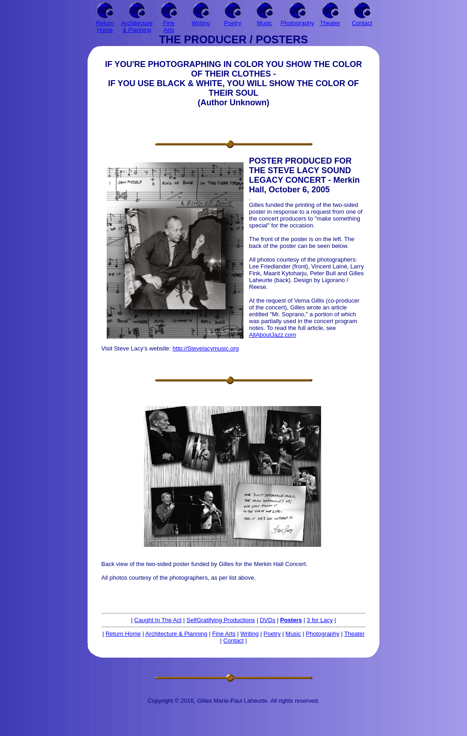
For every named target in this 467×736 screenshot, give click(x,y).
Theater (354, 633)
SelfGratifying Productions (221, 620)
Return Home (122, 633)
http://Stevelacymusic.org (205, 348)
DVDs (267, 620)
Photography (323, 633)
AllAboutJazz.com (272, 334)
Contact (233, 640)
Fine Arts (223, 633)
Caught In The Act (158, 620)
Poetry (272, 633)
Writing (249, 633)
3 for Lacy (320, 620)
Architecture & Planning (176, 633)
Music (293, 633)
